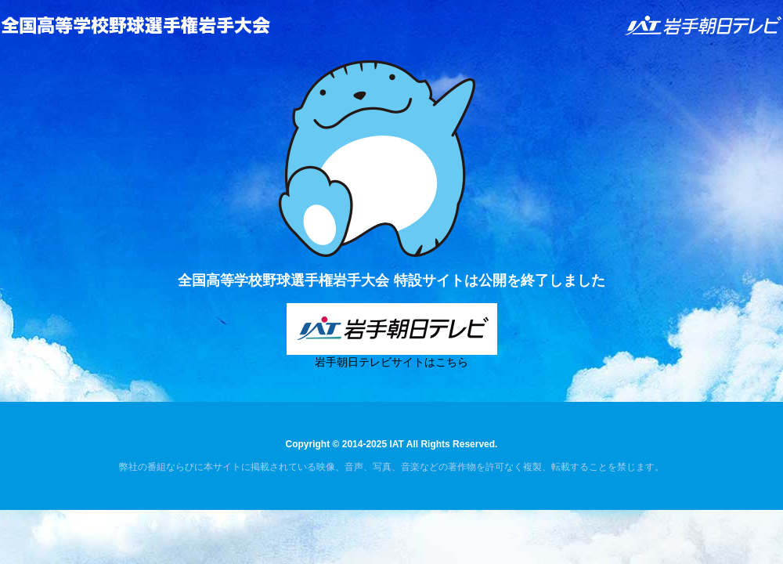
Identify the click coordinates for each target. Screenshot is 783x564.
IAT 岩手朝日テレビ (704, 25)
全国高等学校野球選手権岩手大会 (135, 25)
